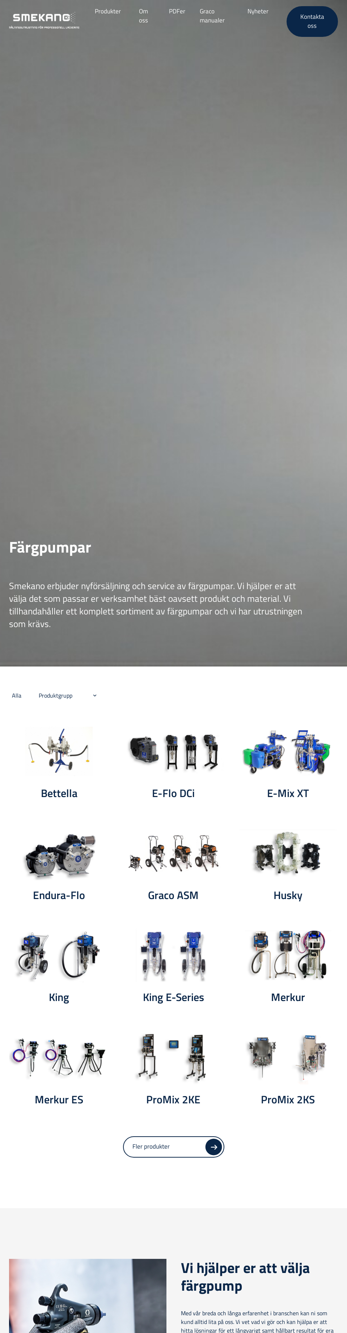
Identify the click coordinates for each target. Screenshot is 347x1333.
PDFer (177, 11)
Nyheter (257, 11)
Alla (16, 695)
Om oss (143, 16)
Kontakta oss (312, 21)
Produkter (108, 11)
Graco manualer (212, 16)
